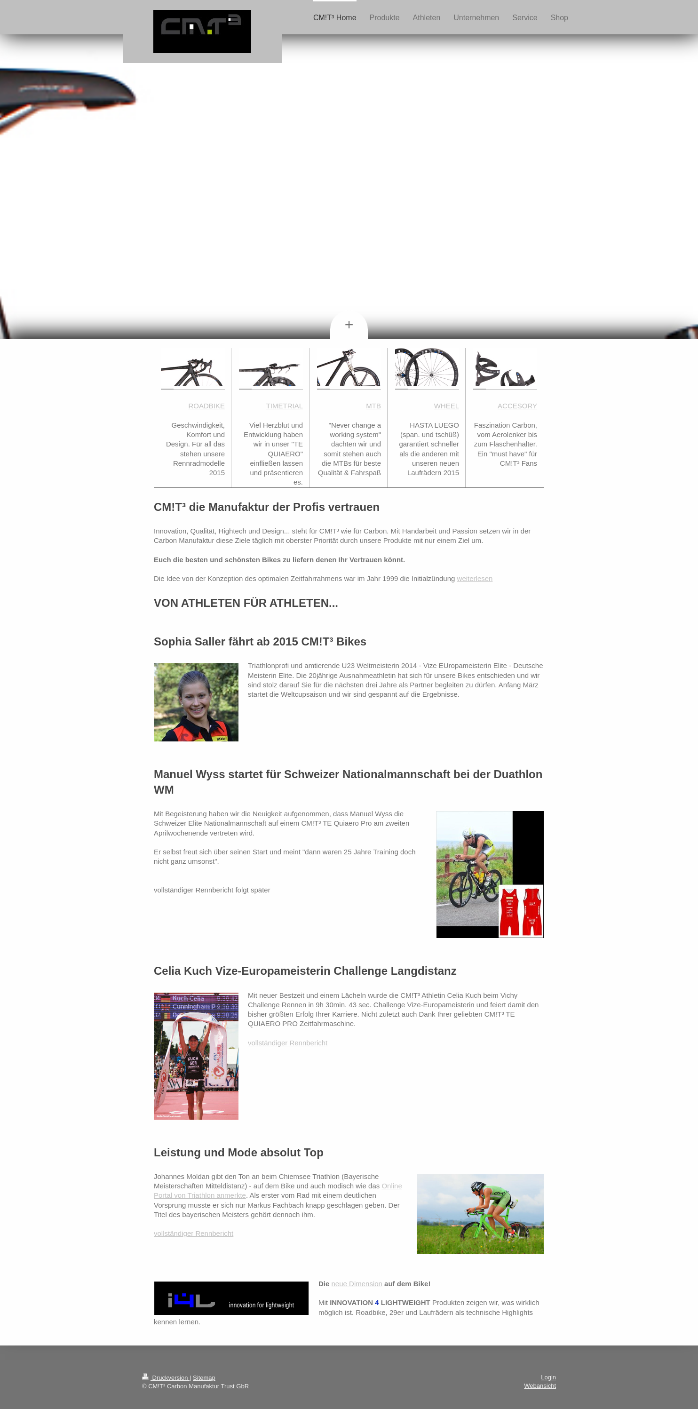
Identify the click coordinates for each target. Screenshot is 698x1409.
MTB (373, 406)
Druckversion (166, 1377)
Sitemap (204, 1377)
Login (548, 1377)
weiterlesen (475, 578)
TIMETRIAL (284, 406)
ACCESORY (517, 406)
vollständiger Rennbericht (287, 1043)
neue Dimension (357, 1284)
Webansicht (540, 1385)
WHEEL (446, 406)
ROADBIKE (206, 406)
